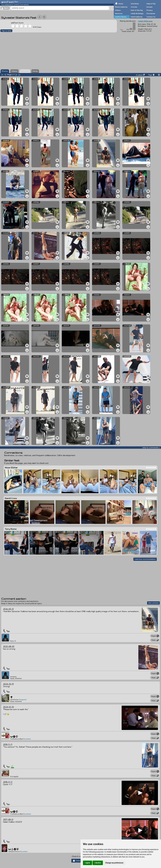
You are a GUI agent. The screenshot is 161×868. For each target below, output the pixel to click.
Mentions (118, 13)
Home (120, 3)
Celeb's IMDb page (145, 21)
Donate (149, 7)
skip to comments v (151, 448)
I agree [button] (87, 863)
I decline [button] (97, 863)
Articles (134, 7)
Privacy (149, 10)
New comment (153, 603)
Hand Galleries (136, 16)
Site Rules (135, 3)
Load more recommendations (145, 559)
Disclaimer (150, 13)
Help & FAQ (150, 3)
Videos (118, 10)
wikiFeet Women (120, 17)
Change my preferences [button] (114, 863)
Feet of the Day (137, 10)
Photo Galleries (121, 7)
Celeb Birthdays (137, 13)
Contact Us (150, 16)
